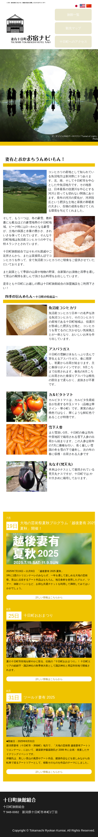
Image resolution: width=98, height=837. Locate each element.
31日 (14, 697)
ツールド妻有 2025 (39, 697)
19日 (12, 526)
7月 (8, 518)
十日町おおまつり (38, 615)
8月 (8, 609)
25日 (14, 616)
